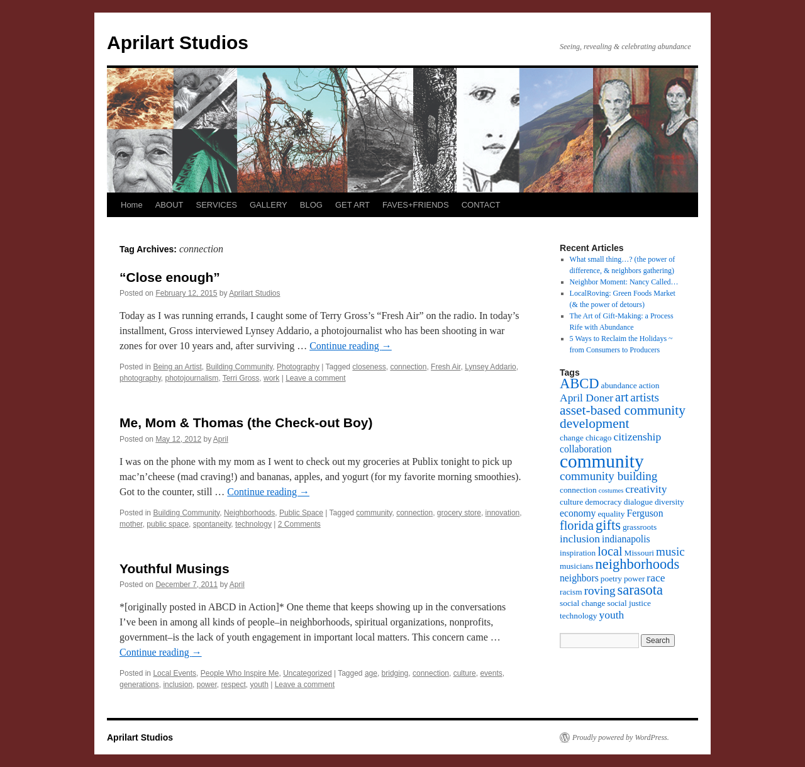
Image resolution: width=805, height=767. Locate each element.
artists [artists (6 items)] (644, 397)
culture (464, 673)
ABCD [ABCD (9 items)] (579, 383)
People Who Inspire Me (240, 673)
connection (408, 366)
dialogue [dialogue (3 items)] (638, 502)
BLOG (311, 205)
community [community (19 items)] (602, 461)
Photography (298, 366)
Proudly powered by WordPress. (620, 737)
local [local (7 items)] (609, 551)
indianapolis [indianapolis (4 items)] (626, 539)
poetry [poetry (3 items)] (611, 578)
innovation (503, 512)
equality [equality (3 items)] (611, 513)
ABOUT (169, 205)
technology (253, 524)
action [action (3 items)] (649, 385)
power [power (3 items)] (634, 578)
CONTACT (481, 205)
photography (140, 378)
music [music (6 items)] (670, 551)
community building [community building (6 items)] (608, 476)
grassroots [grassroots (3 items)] (640, 527)
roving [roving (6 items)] (600, 590)
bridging (395, 673)
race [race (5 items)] (656, 577)
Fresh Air (445, 366)
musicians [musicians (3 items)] (577, 566)
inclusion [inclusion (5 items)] (580, 538)
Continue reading (350, 345)
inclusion (177, 684)
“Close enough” (169, 277)
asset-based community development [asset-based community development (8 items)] (623, 417)
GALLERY (268, 205)
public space (168, 524)
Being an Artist (177, 366)
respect (233, 684)
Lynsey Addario (490, 366)
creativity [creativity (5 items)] (646, 489)
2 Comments (299, 524)
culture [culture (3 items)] (571, 502)
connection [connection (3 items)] (578, 490)
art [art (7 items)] (621, 397)
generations (139, 684)
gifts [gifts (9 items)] (608, 525)
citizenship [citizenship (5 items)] (637, 436)
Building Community (239, 366)
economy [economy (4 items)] (578, 513)
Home (132, 205)
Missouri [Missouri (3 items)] (640, 552)
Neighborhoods (249, 512)
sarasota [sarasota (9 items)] (639, 590)
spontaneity (212, 524)
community (374, 512)
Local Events (174, 673)
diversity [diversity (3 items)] (669, 502)
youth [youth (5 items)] (611, 614)
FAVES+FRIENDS (415, 205)
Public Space (301, 512)
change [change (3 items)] (572, 437)
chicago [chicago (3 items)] (599, 437)
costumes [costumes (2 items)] (611, 490)
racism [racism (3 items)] (571, 591)
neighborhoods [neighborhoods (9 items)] (638, 564)
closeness (369, 366)
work (271, 378)
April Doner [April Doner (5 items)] (586, 397)
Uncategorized (307, 673)
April (220, 439)
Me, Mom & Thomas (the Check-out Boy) (246, 422)
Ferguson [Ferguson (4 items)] (644, 513)
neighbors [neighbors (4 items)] (579, 578)
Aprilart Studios (177, 42)
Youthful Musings (174, 568)
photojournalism (192, 378)
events (491, 673)
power (207, 684)
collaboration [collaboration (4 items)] (586, 449)
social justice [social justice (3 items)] (628, 603)
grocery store (459, 512)
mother (131, 524)
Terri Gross (241, 378)
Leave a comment (315, 378)
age (371, 673)
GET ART (352, 205)
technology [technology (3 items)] (578, 615)
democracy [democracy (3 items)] (603, 502)
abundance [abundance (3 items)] (619, 385)
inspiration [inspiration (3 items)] (578, 552)
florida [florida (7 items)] (577, 525)
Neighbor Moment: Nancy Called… (624, 281)
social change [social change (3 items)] (582, 603)
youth (259, 684)
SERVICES (216, 205)
